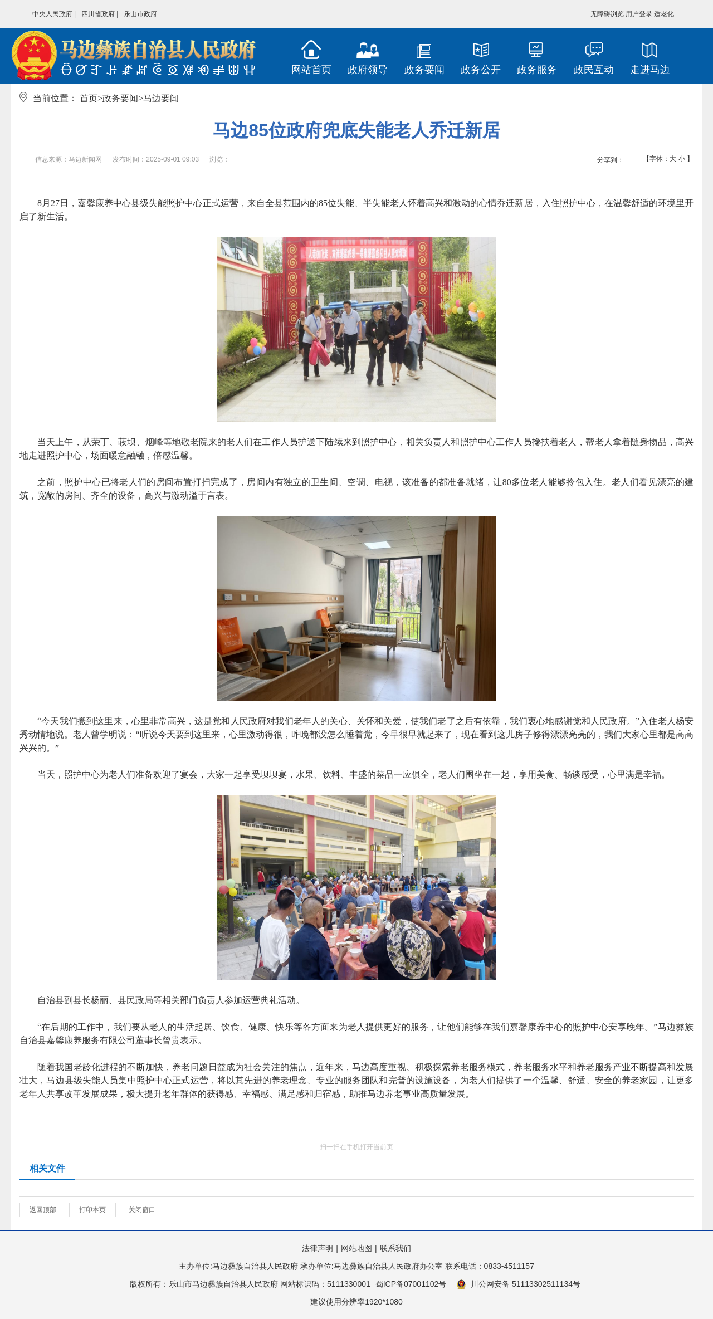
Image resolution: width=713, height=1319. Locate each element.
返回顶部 (43, 1210)
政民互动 (594, 69)
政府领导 (368, 69)
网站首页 (311, 69)
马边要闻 (161, 98)
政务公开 (481, 69)
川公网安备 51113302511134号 (518, 1284)
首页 (88, 98)
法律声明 (317, 1248)
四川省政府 (98, 14)
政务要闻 (424, 69)
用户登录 (639, 14)
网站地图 (356, 1248)
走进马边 (650, 69)
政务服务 (537, 69)
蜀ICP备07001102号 (411, 1283)
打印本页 (92, 1210)
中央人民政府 (52, 14)
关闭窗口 (142, 1210)
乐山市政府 (140, 14)
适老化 (664, 14)
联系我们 (395, 1248)
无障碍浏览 (607, 14)
